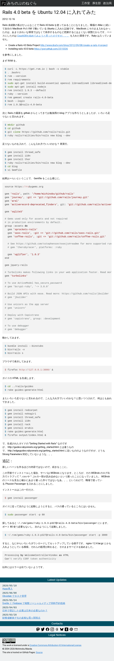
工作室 (85, 3)
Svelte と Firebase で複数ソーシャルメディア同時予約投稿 (33, 603)
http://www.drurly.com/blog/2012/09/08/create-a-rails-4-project (73, 45)
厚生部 (96, 3)
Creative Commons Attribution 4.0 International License (55, 645)
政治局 (107, 3)
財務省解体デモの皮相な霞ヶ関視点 (21, 617)
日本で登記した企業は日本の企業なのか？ (25, 610)
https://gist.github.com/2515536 (51, 48)
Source (39, 652)
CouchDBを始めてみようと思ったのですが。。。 (43, 35)
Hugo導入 (7, 588)
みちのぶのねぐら (19, 3)
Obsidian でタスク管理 (14, 596)
